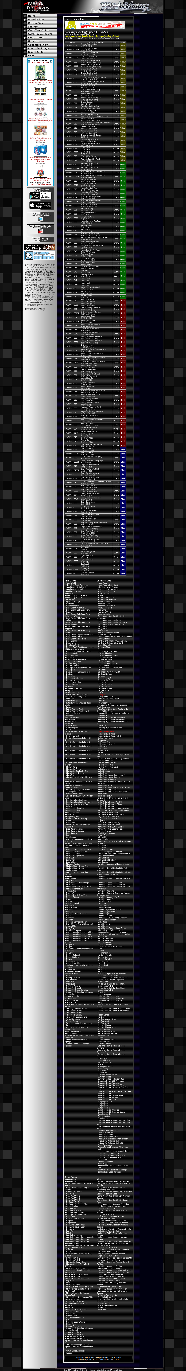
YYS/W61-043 (71, 264)
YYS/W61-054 (71, 330)
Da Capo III (70, 670)
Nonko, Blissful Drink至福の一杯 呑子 (88, 263)
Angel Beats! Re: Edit (74, 589)
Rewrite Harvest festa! (107, 1040)
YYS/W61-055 (71, 338)
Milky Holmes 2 (72, 881)
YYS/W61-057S (72, 354)
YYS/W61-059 (71, 367)
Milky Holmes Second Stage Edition (112, 928)
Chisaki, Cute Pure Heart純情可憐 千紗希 (89, 45)
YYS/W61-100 (71, 573)
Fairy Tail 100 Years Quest (108, 699)
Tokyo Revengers (73, 1019)
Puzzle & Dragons (73, 930)
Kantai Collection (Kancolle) (109, 823)
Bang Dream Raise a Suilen (77, 639)
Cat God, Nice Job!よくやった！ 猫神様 (88, 259)
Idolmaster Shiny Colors (76, 785)
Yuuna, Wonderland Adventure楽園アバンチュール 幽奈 (91, 338)
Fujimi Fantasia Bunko (75, 709)
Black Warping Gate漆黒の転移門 (88, 552)
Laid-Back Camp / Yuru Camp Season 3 (114, 854)
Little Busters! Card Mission (77, 1274)
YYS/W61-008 (71, 91)
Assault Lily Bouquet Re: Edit (78, 595)
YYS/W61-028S (72, 193)
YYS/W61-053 (71, 326)
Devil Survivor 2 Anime (75, 1219)
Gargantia (70, 715)
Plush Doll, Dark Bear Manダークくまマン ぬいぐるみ (90, 107)
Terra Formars (72, 1002)
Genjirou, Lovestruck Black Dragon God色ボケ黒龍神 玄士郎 (94, 544)
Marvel (69, 876)
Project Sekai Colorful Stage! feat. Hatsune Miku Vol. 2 (111, 985)
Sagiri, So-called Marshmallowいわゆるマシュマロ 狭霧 (91, 528)
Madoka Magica (72, 870)
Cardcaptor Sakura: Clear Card (78, 651)
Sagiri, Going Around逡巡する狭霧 (88, 503)
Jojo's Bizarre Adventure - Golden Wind (113, 810)
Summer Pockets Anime (107, 1075)
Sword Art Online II (73, 1332)
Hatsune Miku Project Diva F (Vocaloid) (113, 759)
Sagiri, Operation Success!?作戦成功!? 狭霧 (90, 515)
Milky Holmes (71, 885)
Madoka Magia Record (75, 868)
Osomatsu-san (72, 907)
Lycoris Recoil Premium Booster (110, 1274)
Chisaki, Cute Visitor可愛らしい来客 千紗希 (89, 128)
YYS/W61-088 (71, 516)
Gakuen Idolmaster (74, 713)
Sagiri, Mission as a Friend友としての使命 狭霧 (90, 478)
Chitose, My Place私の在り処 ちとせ (87, 346)
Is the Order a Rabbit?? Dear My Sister (113, 808)
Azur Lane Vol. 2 (104, 612)
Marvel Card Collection (107, 920)
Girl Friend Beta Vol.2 (106, 744)
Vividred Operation (73, 1031)
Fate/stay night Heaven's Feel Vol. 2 (112, 717)
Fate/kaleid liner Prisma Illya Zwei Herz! (114, 713)
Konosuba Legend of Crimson (110, 852)
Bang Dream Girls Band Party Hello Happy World (77, 615)
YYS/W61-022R (72, 152)
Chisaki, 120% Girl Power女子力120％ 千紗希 (89, 53)
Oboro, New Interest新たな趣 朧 (88, 507)
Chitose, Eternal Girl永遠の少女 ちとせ (88, 383)
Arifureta (69, 593)
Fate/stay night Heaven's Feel (110, 728)
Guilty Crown (71, 726)
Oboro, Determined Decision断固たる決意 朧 (90, 495)
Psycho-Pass (71, 1316)
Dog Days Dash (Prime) (75, 1225)
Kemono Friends (73, 812)
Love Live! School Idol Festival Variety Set (114, 1270)
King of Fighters (72, 816)
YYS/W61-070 (71, 412)
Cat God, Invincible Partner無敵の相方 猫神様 (90, 267)
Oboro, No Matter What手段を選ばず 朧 (89, 511)
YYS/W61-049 (71, 292)
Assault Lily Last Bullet (107, 600)
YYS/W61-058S (72, 363)
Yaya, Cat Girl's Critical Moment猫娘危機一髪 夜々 (92, 247)
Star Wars (70, 982)
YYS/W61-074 (71, 429)
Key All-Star (102, 835)
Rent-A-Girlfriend (73, 955)
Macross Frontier (73, 864)
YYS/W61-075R (72, 441)
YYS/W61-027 (71, 181)
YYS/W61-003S (72, 66)
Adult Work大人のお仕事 (85, 272)
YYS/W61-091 (71, 528)
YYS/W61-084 (71, 495)
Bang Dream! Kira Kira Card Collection (113, 1204)
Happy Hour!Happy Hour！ (86, 280)
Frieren (69, 707)
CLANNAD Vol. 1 (73, 1196)
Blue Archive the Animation (108, 633)
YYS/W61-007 (71, 87)
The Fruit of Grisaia (74, 1015)
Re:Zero (69, 953)
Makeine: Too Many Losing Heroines (112, 918)
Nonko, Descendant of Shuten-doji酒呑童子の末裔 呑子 (92, 176)
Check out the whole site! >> (40, 184)
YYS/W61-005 (71, 78)
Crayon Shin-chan (73, 662)
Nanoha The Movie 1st (75, 1301)
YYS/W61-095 (71, 545)
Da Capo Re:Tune (105, 674)
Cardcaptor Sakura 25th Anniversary (112, 641)
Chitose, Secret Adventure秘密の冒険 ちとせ (90, 329)
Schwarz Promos (104, 1303)
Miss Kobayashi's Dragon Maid (78, 887)
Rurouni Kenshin (73, 963)
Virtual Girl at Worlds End (76, 1351)
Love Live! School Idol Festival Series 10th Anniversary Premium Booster (114, 1259)
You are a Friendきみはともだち (86, 296)
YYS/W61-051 (71, 309)
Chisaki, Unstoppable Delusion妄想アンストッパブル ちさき (91, 136)
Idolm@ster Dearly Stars (76, 1262)
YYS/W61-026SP (72, 177)
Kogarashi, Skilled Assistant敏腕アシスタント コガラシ (90, 234)
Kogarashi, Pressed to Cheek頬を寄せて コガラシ (91, 408)
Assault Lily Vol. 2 (105, 602)
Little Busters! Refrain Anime (77, 1279)
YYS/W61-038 (71, 243)
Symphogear (71, 998)
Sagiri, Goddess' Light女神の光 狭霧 (88, 519)
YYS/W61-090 (71, 524)
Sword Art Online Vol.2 (107, 1100)
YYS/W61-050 (71, 301)
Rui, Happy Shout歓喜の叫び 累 (87, 255)
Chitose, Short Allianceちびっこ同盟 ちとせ (88, 371)
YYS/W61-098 (71, 557)
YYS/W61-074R (72, 433)
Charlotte (70, 657)
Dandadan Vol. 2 (104, 678)
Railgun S (70, 945)
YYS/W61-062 (71, 379)
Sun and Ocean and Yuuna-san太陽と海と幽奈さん (91, 445)
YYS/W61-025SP (72, 168)
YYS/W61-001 (71, 45)
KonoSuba (70, 823)
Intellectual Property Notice (112, 1370)
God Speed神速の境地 (85, 565)
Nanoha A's (70, 893)
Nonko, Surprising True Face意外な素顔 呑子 (91, 222)
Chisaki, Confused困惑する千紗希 (87, 103)
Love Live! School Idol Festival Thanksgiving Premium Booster (109, 1267)
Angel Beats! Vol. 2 (73, 1181)
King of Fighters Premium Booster (111, 1254)
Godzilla (69, 723)
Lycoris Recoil (72, 862)
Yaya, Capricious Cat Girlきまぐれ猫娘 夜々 (89, 164)
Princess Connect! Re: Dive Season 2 (113, 978)
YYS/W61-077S (72, 454)
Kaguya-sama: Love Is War (77, 804)
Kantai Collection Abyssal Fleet (78, 1270)
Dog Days (70, 1229)
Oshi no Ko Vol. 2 (105, 959)
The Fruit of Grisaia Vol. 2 (108, 1137)
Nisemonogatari (104, 953)
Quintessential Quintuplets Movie (111, 998)
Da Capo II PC (72, 1208)
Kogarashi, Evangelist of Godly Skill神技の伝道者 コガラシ (93, 391)
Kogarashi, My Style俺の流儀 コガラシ (88, 86)
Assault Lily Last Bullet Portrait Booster (113, 1181)
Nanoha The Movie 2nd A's (108, 945)
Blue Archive (71, 643)
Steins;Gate (71, 984)
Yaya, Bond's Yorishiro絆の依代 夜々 (88, 214)
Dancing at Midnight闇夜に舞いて (88, 573)
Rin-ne (69, 1320)
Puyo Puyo (70, 928)
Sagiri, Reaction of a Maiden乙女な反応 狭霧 (90, 466)
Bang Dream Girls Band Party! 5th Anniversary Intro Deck (111, 1189)
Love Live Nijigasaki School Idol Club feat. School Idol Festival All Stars (78, 845)
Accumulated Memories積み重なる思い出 (89, 429)
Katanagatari (71, 1272)
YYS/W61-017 (71, 128)
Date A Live (70, 680)
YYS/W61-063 (71, 383)
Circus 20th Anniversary (107, 651)
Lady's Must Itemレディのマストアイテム (89, 156)
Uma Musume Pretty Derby (77, 1027)
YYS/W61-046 (71, 276)
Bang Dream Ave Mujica (76, 608)
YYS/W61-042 (71, 259)
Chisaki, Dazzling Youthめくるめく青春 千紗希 (89, 70)
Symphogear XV (104, 1114)
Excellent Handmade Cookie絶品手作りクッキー (90, 144)
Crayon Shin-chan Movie (76, 659)
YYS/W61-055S (72, 342)
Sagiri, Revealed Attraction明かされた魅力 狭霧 (90, 474)
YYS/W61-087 (71, 511)
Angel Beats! (71, 1179)
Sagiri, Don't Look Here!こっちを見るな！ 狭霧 (89, 486)
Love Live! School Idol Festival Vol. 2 (112, 885)
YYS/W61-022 (71, 148)
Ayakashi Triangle (73, 602)
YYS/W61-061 (71, 375)
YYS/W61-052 (71, 317)
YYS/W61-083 (71, 487)
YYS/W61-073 (71, 425)
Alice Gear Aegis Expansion (77, 585)
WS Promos (102, 1307)
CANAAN (70, 1194)
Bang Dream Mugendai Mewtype (79, 635)
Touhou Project (72, 1021)
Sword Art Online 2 (73, 988)
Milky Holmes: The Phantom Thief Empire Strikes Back (79, 1298)
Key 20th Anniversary (106, 833)
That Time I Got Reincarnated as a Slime (114, 1120)
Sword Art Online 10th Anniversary (111, 1081)
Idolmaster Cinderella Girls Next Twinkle (114, 788)
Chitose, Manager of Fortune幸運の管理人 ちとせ (91, 309)
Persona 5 (70, 918)
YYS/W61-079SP (72, 470)
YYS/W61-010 (71, 99)
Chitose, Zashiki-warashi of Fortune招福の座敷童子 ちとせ (93, 358)
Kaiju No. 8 (70, 806)
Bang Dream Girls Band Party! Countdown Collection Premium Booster (114, 1193)
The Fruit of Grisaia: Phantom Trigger (112, 1139)
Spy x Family (71, 980)
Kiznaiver (70, 821)
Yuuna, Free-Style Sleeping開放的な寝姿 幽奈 (90, 325)
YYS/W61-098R (72, 561)
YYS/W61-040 (71, 251)
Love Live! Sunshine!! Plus (77, 852)
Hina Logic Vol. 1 (73, 1258)
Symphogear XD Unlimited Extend (111, 1112)
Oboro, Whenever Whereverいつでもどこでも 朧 (90, 540)
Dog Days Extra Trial (106, 1214)
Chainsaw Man (72, 655)
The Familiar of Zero (74, 1013)
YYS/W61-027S (72, 185)
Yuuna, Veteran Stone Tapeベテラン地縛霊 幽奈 (90, 395)
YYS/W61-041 (71, 255)
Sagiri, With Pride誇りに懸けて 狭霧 (87, 453)
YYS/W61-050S (72, 305)
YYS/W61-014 (71, 116)
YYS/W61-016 (71, 124)
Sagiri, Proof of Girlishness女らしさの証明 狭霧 (90, 532)
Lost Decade (71, 837)
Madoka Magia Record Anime (78, 866)
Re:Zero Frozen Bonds (75, 1318)
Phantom (69, 920)
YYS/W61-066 (71, 396)
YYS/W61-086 (71, 507)
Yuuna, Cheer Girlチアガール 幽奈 (87, 379)
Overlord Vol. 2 (104, 965)
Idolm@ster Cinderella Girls (77, 771)
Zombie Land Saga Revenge (77, 1044)
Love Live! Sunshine (106, 891)
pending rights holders (46, 301)
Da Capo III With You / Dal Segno (111, 672)
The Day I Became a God (76, 1009)
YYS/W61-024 (71, 160)
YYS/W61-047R (72, 284)
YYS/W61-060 (71, 371)
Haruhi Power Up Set (106, 1219)
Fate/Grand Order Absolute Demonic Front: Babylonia (76, 696)
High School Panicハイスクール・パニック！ (90, 424)
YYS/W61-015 (71, 120)
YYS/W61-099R (72, 569)
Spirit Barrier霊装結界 (85, 548)
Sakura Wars (71, 969)
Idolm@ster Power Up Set (108, 1231)
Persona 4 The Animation (76, 914)
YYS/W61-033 (71, 222)
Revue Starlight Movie (106, 1031)
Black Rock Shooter (74, 1192)
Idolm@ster (71, 775)
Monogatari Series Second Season (112, 932)
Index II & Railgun (73, 788)
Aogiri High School (73, 591)
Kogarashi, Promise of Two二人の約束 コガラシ (90, 416)
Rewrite (69, 959)
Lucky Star (70, 860)
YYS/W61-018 (71, 132)
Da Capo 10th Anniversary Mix (78, 668)
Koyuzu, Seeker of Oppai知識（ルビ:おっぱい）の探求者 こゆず (94, 115)
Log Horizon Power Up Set (108, 1256)
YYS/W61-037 (71, 239)
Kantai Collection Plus (75, 808)
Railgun (69, 947)
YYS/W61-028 (71, 189)
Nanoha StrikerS (73, 897)
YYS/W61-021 (71, 144)
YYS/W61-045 (71, 272)
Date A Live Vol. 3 (105, 686)
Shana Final (71, 1324)
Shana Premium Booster (108, 1305)
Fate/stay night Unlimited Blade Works (113, 719)
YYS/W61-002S (72, 58)
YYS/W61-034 (71, 226)
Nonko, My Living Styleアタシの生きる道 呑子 (89, 205)
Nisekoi (69, 901)
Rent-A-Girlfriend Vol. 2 (107, 1027)
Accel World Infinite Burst (108, 585)
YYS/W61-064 (71, 387)
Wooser (69, 1353)
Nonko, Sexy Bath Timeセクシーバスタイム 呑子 (89, 189)
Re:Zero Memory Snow (107, 1019)
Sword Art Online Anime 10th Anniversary (114, 1091)
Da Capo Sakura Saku (75, 1212)
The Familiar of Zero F (75, 1011)
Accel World (71, 583)
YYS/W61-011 (71, 103)
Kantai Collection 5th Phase (109, 825)
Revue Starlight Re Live (107, 1033)
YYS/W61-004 (71, 70)
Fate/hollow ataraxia (74, 1235)
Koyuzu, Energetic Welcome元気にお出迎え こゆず (90, 132)
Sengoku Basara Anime (75, 1322)
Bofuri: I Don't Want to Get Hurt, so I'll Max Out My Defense (79, 648)
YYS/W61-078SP (72, 462)
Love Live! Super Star (75, 856)
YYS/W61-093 (71, 536)
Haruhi (69, 730)
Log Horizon (71, 835)
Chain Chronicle (72, 653)
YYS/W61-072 (71, 421)
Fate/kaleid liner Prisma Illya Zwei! (80, 1245)
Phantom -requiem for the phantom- (112, 973)
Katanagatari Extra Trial (107, 1248)
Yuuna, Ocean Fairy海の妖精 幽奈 (88, 387)
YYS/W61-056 (71, 346)
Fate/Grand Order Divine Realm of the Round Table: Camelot (112, 710)
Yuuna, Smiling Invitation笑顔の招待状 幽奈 (89, 400)
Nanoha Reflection (105, 940)
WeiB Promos (103, 1309)
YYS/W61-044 (71, 268)
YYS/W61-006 (71, 82)
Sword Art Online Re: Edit (108, 1097)
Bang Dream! (71, 641)
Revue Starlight (72, 957)
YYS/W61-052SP (72, 321)
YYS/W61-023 (71, 156)
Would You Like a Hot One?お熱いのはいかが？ (90, 288)
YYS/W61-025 (71, 164)
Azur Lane (70, 604)
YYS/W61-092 (71, 532)
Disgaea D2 (71, 1223)
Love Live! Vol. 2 (104, 901)
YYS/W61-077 (71, 449)
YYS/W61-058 (71, 359)
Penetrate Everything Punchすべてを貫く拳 (90, 160)
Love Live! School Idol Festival (78, 850)
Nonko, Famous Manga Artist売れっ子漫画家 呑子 (91, 197)
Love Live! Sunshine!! (75, 854)
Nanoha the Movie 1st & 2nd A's (110, 947)
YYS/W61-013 (71, 111)
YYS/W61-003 (71, 62)
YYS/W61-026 (71, 173)
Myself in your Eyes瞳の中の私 (87, 557)
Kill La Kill (70, 814)
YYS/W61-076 (71, 445)
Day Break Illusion (73, 682)
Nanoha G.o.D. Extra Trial (76, 895)
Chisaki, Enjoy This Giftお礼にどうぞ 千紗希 (89, 111)
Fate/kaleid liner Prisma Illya (77, 1239)
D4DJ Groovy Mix (73, 664)
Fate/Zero (70, 699)
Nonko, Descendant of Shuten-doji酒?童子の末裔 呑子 (92, 172)
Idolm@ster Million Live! (76, 773)
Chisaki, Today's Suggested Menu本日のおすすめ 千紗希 (92, 82)
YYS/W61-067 (71, 400)
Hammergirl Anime (40, 62)
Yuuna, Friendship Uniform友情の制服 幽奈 (90, 404)
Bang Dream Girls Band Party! (110, 620)
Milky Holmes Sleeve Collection (110, 1281)
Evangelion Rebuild (74, 688)
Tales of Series (72, 1000)
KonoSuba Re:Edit (105, 850)
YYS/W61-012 (71, 107)
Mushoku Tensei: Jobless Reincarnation (75, 890)
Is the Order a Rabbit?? (75, 794)
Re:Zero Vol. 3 (103, 1023)
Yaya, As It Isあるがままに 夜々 (87, 230)
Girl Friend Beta (72, 717)
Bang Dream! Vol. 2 (105, 628)
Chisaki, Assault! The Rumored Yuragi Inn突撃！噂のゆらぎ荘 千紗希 (95, 124)
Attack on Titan (72, 600)
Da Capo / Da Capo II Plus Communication (108, 665)
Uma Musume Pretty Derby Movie (111, 1155)
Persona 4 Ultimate (74, 1312)
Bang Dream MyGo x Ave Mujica (111, 624)
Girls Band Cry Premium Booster (111, 1217)
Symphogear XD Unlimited (108, 1110)
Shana (68, 976)
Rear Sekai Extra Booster (108, 1297)
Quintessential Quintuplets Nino (79, 938)
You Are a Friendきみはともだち (86, 292)
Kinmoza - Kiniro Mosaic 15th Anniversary (114, 841)
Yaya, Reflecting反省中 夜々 (86, 226)
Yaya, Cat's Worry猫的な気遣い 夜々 (87, 210)
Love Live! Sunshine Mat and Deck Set (113, 1272)
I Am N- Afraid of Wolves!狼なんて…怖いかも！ (89, 140)
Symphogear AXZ (105, 1102)
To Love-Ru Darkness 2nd (76, 1017)
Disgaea (69, 686)
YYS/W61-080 (71, 474)
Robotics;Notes (72, 961)
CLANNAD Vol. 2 (73, 1198)
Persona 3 (70, 912)
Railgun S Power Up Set (107, 1295)
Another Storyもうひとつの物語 (87, 437)
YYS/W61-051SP (72, 313)
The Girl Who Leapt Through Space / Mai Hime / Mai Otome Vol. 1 (79, 1340)
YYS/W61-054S (72, 334)
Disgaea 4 (70, 1221)
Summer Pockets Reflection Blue (111, 1079)
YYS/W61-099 (71, 565)
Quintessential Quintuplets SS (110, 1000)
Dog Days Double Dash (75, 1227)
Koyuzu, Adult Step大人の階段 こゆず (87, 95)
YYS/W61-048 (71, 288)
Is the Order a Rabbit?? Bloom (110, 804)
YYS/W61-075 (71, 437)
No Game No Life (73, 903)
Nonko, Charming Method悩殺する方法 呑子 (90, 243)
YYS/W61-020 (71, 140)
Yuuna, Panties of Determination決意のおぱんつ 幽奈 (92, 412)
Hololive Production (105, 765)
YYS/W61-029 (71, 197)
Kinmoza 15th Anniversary (76, 819)
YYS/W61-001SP (72, 49)
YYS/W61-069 (71, 408)
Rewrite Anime (103, 1035)
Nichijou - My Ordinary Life (77, 1303)
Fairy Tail (69, 690)
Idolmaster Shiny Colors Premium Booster (114, 1241)
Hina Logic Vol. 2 (73, 1260)
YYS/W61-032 (71, 214)
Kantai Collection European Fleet (111, 827)
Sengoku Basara (73, 973)
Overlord (69, 909)
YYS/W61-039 (71, 247)
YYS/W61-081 (71, 478)
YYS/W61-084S (72, 499)
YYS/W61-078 (71, 458)
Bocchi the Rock (72, 645)
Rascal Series (103, 1015)
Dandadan (70, 676)
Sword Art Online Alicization (77, 990)
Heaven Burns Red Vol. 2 (108, 763)
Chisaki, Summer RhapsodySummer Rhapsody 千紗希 (90, 90)
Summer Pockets (73, 986)
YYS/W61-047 (71, 280)
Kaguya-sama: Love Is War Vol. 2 (111, 819)
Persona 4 (70, 916)
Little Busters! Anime (74, 829)
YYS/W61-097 (71, 553)
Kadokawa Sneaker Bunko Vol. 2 (79, 802)
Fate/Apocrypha (72, 693)
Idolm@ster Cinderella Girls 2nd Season (114, 775)
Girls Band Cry (72, 719)
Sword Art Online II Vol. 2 (76, 1334)
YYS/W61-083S (72, 491)
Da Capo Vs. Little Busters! (77, 1214)
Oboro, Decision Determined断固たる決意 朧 (90, 499)
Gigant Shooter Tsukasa (76, 1248)
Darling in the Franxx (74, 678)
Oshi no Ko (70, 905)
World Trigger (71, 1033)
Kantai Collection (73, 810)
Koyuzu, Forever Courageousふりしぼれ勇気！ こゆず (91, 99)
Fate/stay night (72, 701)
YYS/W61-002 (71, 54)
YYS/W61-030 (71, 206)
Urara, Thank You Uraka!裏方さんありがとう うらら (90, 536)
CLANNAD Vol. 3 (73, 1200)
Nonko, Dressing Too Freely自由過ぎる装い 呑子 (90, 251)
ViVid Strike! (71, 1029)
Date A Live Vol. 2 (105, 684)
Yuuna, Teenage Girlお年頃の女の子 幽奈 (88, 300)
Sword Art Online (73, 996)
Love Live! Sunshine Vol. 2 (108, 897)
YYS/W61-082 (71, 483)
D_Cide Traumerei (73, 666)
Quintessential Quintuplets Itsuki (79, 934)
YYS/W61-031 (71, 210)
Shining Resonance (74, 1326)
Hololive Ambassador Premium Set (112, 1221)
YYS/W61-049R (72, 297)
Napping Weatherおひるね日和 (87, 276)
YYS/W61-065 (71, 392)
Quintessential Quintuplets (108, 996)
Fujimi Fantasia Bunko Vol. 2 (77, 711)
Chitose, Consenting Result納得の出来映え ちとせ (90, 375)
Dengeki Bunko (72, 684)
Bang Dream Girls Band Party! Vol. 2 (112, 622)
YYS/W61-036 (71, 235)
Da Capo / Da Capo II (106, 662)
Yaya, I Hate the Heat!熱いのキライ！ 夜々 (88, 181)
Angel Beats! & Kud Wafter (77, 587)
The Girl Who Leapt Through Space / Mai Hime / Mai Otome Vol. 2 (79, 1347)
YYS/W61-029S (72, 202)
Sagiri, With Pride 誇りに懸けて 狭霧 (87, 449)
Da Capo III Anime (73, 1210)
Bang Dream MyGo (74, 637)
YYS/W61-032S (72, 218)
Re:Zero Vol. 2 (103, 1021)
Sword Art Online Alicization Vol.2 (111, 1085)
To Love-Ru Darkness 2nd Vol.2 (110, 1143)
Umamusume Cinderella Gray (110, 1157)
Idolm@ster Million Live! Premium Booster (114, 1229)
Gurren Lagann (72, 728)
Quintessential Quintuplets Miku (79, 936)
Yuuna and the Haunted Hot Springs (112, 1170)
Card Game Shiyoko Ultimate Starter (112, 1206)
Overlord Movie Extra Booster (110, 1287)
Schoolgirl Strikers (73, 971)
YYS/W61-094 (71, 540)
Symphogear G (104, 1106)
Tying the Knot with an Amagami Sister (113, 1151)
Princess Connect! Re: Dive (77, 922)
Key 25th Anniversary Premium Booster (113, 1250)
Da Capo (69, 674)
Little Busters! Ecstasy (75, 831)
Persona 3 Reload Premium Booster (112, 1289)
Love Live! (70, 858)
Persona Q (70, 1314)
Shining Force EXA (74, 978)
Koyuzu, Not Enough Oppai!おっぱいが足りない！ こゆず (91, 62)
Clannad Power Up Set (107, 1208)
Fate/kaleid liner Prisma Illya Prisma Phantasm (77, 1242)
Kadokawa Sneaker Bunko (77, 800)
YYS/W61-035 (71, 230)
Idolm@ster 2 (71, 767)
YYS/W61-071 (71, 416)
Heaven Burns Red (74, 736)
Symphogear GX (104, 1108)
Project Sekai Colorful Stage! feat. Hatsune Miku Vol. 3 (111, 989)
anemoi (69, 1046)
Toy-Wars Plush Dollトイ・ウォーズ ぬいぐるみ (90, 119)
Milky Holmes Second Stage (77, 883)
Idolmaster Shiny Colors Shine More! (112, 792)
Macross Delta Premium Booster (111, 1276)
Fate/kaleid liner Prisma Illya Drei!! (80, 1237)
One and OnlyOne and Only (85, 148)
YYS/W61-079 (71, 466)
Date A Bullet (71, 1217)
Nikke (68, 899)
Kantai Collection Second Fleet (110, 829)
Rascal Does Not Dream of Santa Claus (114, 1009)
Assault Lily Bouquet (74, 597)
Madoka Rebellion (105, 916)
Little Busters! (71, 833)
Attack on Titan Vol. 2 (106, 606)
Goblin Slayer (71, 721)
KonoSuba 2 (103, 845)
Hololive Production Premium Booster (113, 1223)
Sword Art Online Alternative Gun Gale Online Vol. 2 (79, 1329)
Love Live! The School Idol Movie (79, 1287)
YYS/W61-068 (71, 404)
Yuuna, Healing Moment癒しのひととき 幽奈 (89, 367)
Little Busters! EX (73, 1276)
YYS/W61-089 (71, 520)
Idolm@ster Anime (73, 769)
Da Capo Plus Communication (78, 672)
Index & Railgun (104, 794)
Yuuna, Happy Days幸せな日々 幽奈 (88, 317)
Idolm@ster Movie (105, 785)
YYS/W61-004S (72, 74)
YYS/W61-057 (71, 350)
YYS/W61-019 (71, 136)
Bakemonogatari (72, 606)
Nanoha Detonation (105, 938)
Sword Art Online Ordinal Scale (110, 1095)
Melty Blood (71, 878)
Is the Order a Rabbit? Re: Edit (110, 802)
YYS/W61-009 (71, 95)
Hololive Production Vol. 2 (108, 767)
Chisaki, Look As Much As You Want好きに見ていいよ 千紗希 (93, 78)
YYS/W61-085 (71, 503)
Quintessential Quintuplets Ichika (79, 932)
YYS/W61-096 (71, 549)
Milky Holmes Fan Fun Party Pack (111, 1279)
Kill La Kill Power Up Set (107, 1252)
